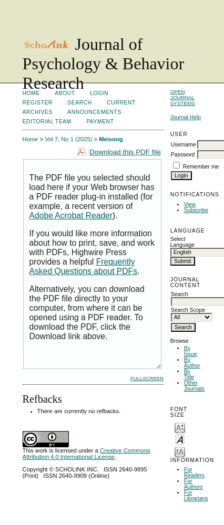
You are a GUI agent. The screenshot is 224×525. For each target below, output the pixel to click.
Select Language (182, 242)
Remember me (201, 167)
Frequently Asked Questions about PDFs (83, 266)
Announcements (94, 112)
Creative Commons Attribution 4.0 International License (86, 453)
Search (79, 103)
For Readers (194, 472)
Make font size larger (180, 451)
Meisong (111, 139)
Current (121, 103)
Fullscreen (147, 378)
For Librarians (196, 495)
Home (31, 93)
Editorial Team (47, 121)
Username (183, 145)
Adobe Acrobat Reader (71, 215)
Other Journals (194, 386)
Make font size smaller (180, 427)
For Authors (193, 484)
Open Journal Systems (182, 97)
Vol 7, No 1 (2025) (68, 139)
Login (99, 93)
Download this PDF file (125, 152)
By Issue (190, 351)
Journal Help (185, 117)
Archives (38, 112)
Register (38, 103)
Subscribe (196, 210)
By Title (189, 374)
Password (183, 155)
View (190, 204)
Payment (100, 121)
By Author (192, 363)
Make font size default (180, 439)
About (65, 93)
